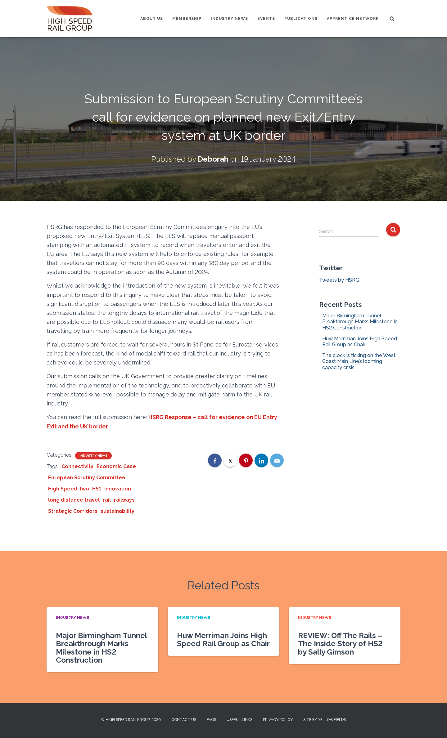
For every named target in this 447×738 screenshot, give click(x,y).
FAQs (211, 720)
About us (151, 18)
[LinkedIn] (261, 460)
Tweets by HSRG (339, 280)
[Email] (277, 460)
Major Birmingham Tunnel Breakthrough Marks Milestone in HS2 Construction (360, 321)
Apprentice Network (353, 18)
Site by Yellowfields (324, 720)
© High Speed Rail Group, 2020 (131, 720)
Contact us (183, 720)
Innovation (117, 488)
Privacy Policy (278, 720)
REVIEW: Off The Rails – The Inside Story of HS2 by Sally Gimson (340, 643)
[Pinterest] (246, 460)
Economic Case (116, 466)
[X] (230, 460)
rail (107, 500)
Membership (186, 18)
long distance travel (74, 500)
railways (124, 500)
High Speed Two (68, 488)
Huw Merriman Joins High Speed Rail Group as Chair (359, 341)
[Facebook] (215, 460)
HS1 (96, 488)
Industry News (229, 18)
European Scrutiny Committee (86, 477)
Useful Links (239, 720)
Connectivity (77, 466)
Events (266, 18)
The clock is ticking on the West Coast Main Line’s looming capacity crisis (358, 361)
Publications (301, 18)
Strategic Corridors (72, 511)
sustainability (117, 511)
